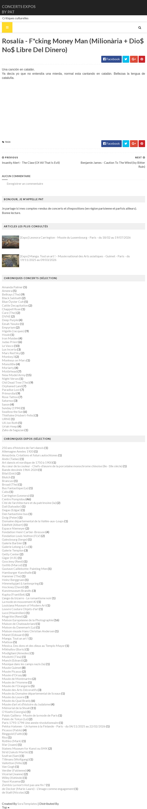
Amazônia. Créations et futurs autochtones (30, 455)
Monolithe (9, 364)
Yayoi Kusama (11, 781)
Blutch (6, 477)
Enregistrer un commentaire (25, 183)
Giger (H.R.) (9, 558)
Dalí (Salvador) (11, 506)
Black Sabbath (11, 298)
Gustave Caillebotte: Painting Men (24, 568)
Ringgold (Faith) (12, 733)
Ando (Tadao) (11, 459)
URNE (6, 419)
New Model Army (13, 375)
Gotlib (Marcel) (12, 565)
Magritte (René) (12, 616)
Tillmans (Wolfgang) (15, 759)
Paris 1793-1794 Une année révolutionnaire (30, 722)
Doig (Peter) (10, 517)
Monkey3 (8, 356)
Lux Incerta (9, 349)
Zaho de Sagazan (13, 430)
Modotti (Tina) (12, 656)
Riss (4, 737)
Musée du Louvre (13, 697)
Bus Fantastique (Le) (15, 488)
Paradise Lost (11, 389)
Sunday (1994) (11, 408)
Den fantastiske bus (15, 514)
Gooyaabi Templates (73, 803)
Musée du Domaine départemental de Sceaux (31, 693)
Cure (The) (9, 312)
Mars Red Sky (11, 353)
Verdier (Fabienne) (14, 770)
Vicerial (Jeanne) (13, 774)
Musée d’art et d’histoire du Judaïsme (26, 704)
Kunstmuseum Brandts (17, 590)
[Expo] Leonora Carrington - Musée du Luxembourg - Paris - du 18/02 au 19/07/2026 (75, 237)
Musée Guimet (11, 667)
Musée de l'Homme (15, 682)
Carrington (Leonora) (15, 495)
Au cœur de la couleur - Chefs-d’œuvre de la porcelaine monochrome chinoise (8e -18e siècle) (62, 466)
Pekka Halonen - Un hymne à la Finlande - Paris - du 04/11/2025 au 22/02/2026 (53, 726)
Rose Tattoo (10, 397)
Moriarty (8, 367)
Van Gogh (8, 766)
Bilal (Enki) (9, 473)
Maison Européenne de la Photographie (27, 620)
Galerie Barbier (12, 543)
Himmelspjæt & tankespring (20, 583)
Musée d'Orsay (12, 675)
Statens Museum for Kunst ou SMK (25, 748)
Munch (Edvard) (12, 660)
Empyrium (8, 327)
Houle (6, 334)
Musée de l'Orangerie (16, 686)
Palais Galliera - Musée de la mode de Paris (30, 715)
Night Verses (10, 378)
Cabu (5, 491)
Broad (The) (10, 484)
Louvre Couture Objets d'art (20, 609)
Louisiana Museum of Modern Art (24, 605)
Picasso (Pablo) (12, 730)
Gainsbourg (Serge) (14, 539)
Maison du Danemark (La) (19, 627)
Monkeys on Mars (14, 360)
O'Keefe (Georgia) (14, 711)
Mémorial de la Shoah (16, 708)
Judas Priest (10, 342)
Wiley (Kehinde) (12, 777)
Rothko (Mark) (12, 741)
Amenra (7, 290)
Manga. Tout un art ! (15, 638)
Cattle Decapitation (15, 305)
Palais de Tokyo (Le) (15, 719)
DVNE (6, 316)
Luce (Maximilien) (13, 613)
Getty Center (10, 554)
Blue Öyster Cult (13, 301)
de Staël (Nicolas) (13, 792)
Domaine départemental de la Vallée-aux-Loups (33, 521)
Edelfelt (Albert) (12, 524)
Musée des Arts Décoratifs (19, 690)
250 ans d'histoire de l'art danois (23, 447)
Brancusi (7, 481)
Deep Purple (10, 320)
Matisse (7, 642)
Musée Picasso (12, 671)
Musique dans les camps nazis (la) (24, 664)
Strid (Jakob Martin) (15, 752)
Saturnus (7, 400)
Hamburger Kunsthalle (17, 572)
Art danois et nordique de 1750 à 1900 (27, 462)
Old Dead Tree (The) (15, 382)
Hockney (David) (13, 587)
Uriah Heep (9, 426)
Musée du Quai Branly (16, 700)
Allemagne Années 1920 (17, 451)
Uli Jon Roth (10, 422)
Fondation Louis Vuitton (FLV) (21, 536)
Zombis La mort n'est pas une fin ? (24, 785)
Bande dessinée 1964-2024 (20, 469)
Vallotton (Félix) (12, 763)
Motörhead (9, 371)
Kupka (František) (14, 594)
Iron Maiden (10, 338)
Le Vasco (8, 345)
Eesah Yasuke (11, 324)
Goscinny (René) (12, 561)
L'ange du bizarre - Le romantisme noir (26, 598)
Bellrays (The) (11, 294)
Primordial (9, 393)
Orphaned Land (12, 386)
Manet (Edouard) (13, 635)
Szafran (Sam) (11, 755)
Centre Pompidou (13, 499)
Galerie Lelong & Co (15, 546)
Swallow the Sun (12, 411)
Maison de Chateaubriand (19, 623)
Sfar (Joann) (9, 744)
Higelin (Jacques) (13, 331)
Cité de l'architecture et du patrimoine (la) (29, 503)
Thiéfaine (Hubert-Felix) (18, 415)
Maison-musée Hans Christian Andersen (28, 631)
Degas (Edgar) (11, 510)
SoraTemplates (27, 803)
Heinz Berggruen (13, 579)
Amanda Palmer (12, 287)
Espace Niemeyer (13, 528)
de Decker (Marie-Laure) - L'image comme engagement (38, 788)
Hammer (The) (11, 576)
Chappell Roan (11, 309)
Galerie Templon (13, 550)
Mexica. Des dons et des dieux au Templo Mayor (33, 645)
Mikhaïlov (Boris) (13, 649)
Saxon (6, 404)
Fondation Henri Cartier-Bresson (23, 532)
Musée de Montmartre (17, 678)
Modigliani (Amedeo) (16, 653)
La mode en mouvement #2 (19, 601)
